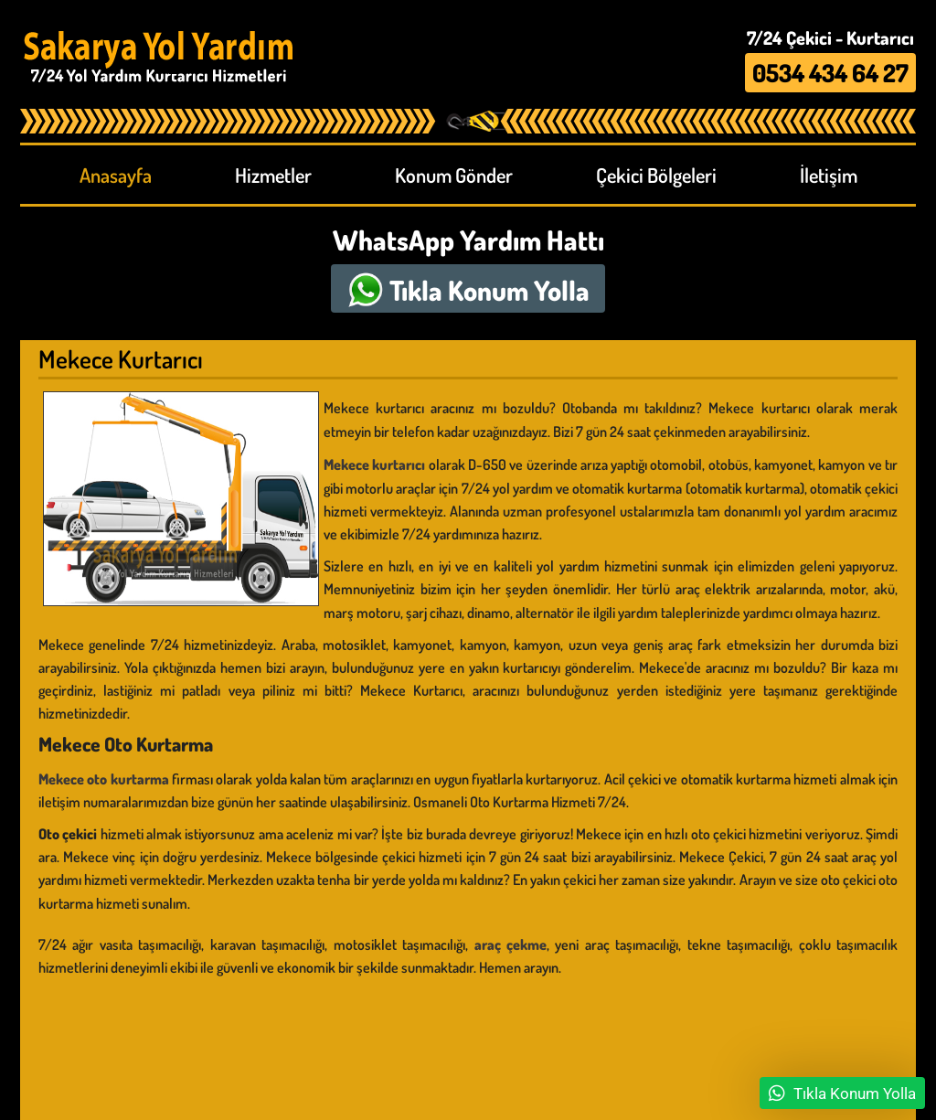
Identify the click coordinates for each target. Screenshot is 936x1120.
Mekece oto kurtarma (103, 779)
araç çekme (510, 944)
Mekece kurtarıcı (374, 464)
